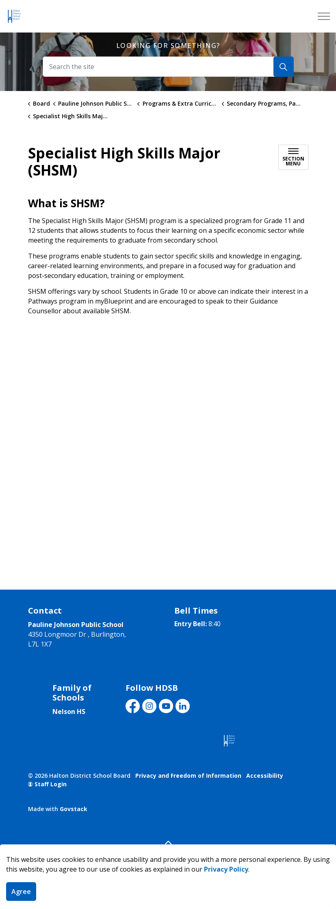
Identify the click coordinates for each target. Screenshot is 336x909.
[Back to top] (168, 842)
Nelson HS (68, 711)
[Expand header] (324, 16)
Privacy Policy (226, 869)
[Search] (283, 66)
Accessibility (264, 775)
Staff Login (47, 784)
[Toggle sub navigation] (293, 157)
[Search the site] (168, 66)
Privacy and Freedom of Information (188, 775)
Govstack (73, 809)
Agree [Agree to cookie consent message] (21, 891)
